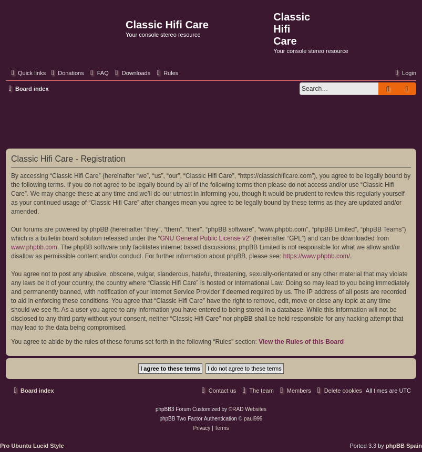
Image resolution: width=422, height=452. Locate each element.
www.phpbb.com (34, 247)
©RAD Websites (247, 409)
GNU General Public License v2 (204, 238)
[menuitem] (66, 73)
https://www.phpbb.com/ (316, 256)
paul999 (253, 419)
